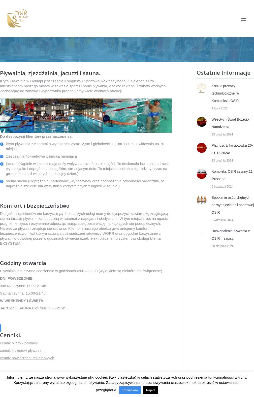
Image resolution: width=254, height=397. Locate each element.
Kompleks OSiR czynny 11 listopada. (232, 175)
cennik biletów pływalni (20, 343)
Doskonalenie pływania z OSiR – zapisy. (231, 234)
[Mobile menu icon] (244, 19)
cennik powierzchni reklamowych (27, 358)
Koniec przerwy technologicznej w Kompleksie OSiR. (226, 93)
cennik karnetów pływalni (22, 350)
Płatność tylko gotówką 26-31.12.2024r (232, 149)
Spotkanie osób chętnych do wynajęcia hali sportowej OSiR (233, 205)
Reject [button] (150, 390)
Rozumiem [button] (130, 390)
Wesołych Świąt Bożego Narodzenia (230, 123)
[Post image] (202, 88)
